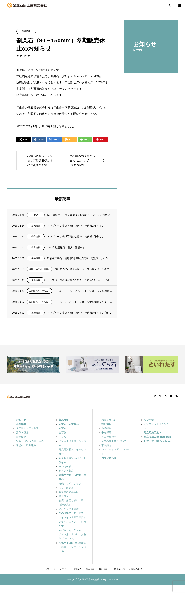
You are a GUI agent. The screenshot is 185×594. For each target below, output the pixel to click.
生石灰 (62, 432)
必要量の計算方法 (69, 491)
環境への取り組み (26, 445)
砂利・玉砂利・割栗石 (39, 269)
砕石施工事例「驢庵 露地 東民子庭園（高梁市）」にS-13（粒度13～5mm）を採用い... (80, 258)
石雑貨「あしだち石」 (39, 291)
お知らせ (64, 569)
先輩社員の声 (108, 436)
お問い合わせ (135, 569)
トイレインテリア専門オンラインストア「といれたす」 (72, 521)
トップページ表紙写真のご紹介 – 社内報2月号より (75, 225)
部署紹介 (106, 445)
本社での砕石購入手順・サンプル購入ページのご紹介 (84, 269)
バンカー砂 (65, 466)
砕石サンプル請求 (69, 509)
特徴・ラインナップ (70, 483)
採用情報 (103, 569)
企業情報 (35, 225)
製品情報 (26, 31)
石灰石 (62, 428)
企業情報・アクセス (27, 428)
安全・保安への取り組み (30, 441)
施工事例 (64, 496)
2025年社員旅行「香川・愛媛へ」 (66, 247)
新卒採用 (106, 428)
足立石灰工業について (113, 441)
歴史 (36, 215)
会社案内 (77, 569)
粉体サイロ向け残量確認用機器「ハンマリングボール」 (72, 547)
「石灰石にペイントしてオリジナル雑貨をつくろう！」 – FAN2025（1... (84, 301)
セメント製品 (66, 470)
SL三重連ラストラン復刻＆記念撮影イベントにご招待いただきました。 (80, 214)
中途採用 (106, 432)
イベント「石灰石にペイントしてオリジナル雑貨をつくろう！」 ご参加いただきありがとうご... (84, 291)
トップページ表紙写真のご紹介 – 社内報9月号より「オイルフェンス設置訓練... (80, 312)
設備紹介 (21, 436)
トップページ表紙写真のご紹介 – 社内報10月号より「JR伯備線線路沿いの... (80, 280)
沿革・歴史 (22, 432)
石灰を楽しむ (118, 569)
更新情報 (35, 280)
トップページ (49, 569)
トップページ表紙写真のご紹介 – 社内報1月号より (75, 236)
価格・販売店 (66, 487)
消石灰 (62, 436)
